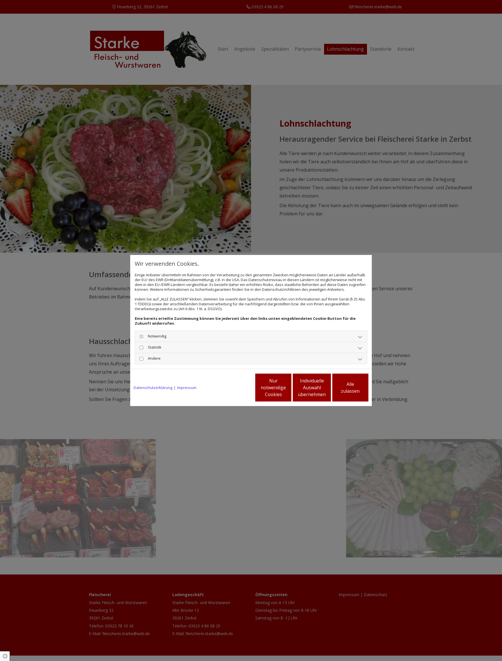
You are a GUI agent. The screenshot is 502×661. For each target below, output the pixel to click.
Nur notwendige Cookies (234, 387)
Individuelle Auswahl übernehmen (288, 388)
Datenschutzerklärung (153, 387)
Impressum (186, 387)
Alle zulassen (342, 387)
